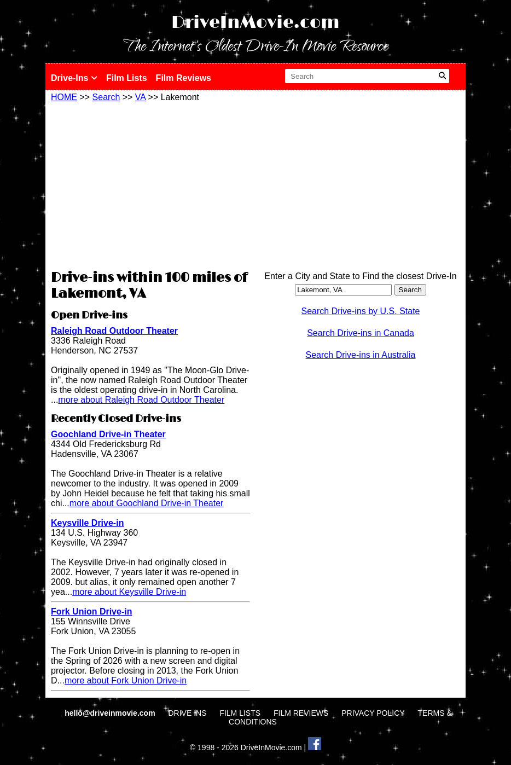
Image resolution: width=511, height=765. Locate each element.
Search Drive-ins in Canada (360, 333)
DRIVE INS (187, 713)
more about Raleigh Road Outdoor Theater (141, 399)
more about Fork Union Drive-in (126, 680)
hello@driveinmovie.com (111, 713)
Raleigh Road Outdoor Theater (114, 330)
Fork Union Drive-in (91, 611)
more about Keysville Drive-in (129, 591)
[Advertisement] (150, 184)
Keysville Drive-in (87, 523)
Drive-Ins (74, 78)
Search (106, 97)
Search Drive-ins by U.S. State (360, 311)
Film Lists (126, 78)
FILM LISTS (239, 713)
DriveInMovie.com (255, 22)
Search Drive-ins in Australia (361, 355)
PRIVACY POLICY (372, 713)
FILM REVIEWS (301, 713)
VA (140, 97)
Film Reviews (183, 78)
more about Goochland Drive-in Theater (146, 503)
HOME (64, 97)
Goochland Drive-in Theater (108, 434)
